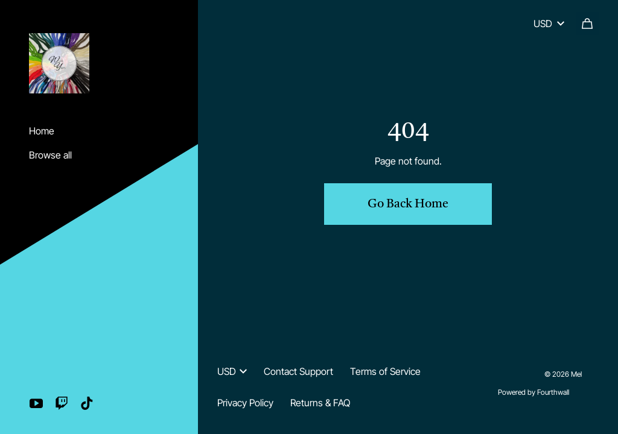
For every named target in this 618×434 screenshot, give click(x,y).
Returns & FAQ (320, 403)
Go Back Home (408, 204)
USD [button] (232, 371)
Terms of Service (385, 371)
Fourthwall (553, 392)
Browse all (50, 155)
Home (41, 131)
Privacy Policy (245, 403)
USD (549, 23)
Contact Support (298, 371)
